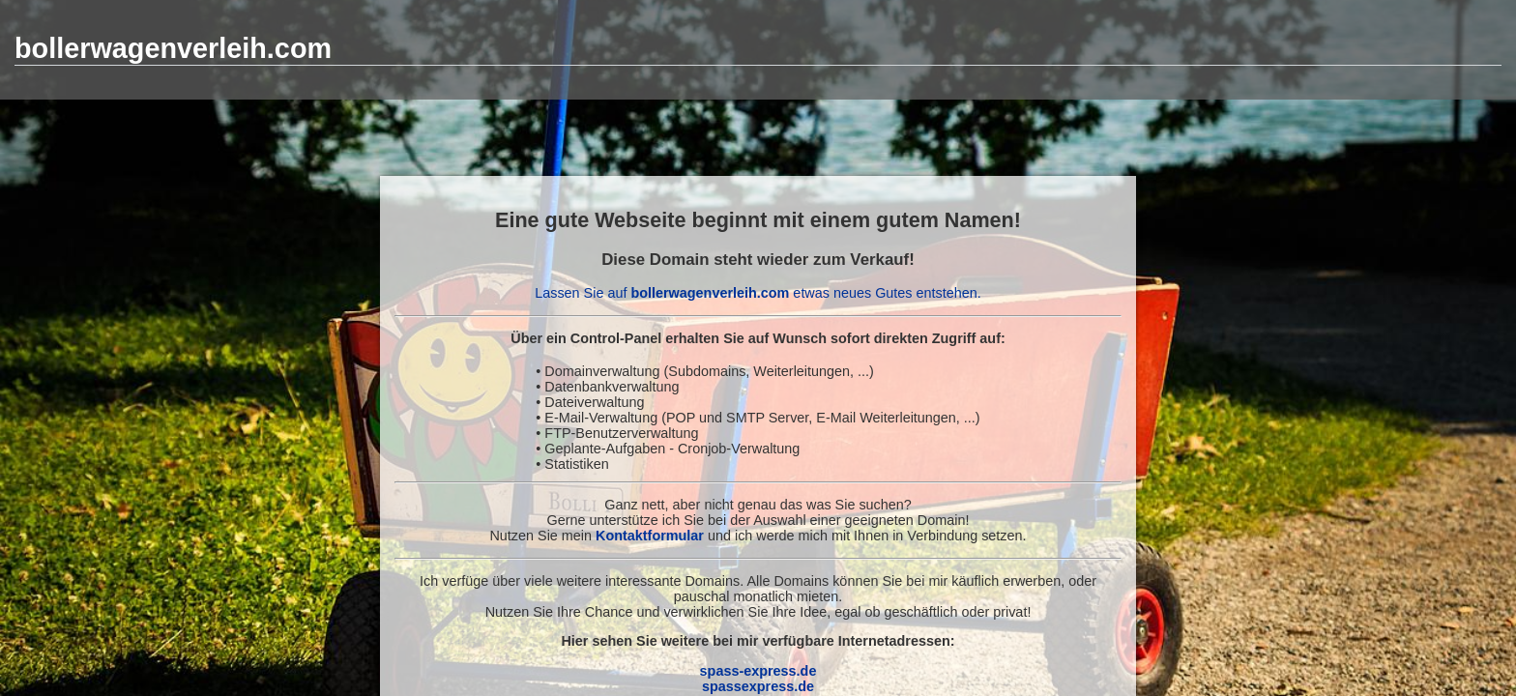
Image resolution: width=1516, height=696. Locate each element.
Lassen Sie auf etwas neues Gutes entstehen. (758, 293)
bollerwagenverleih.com (173, 48)
